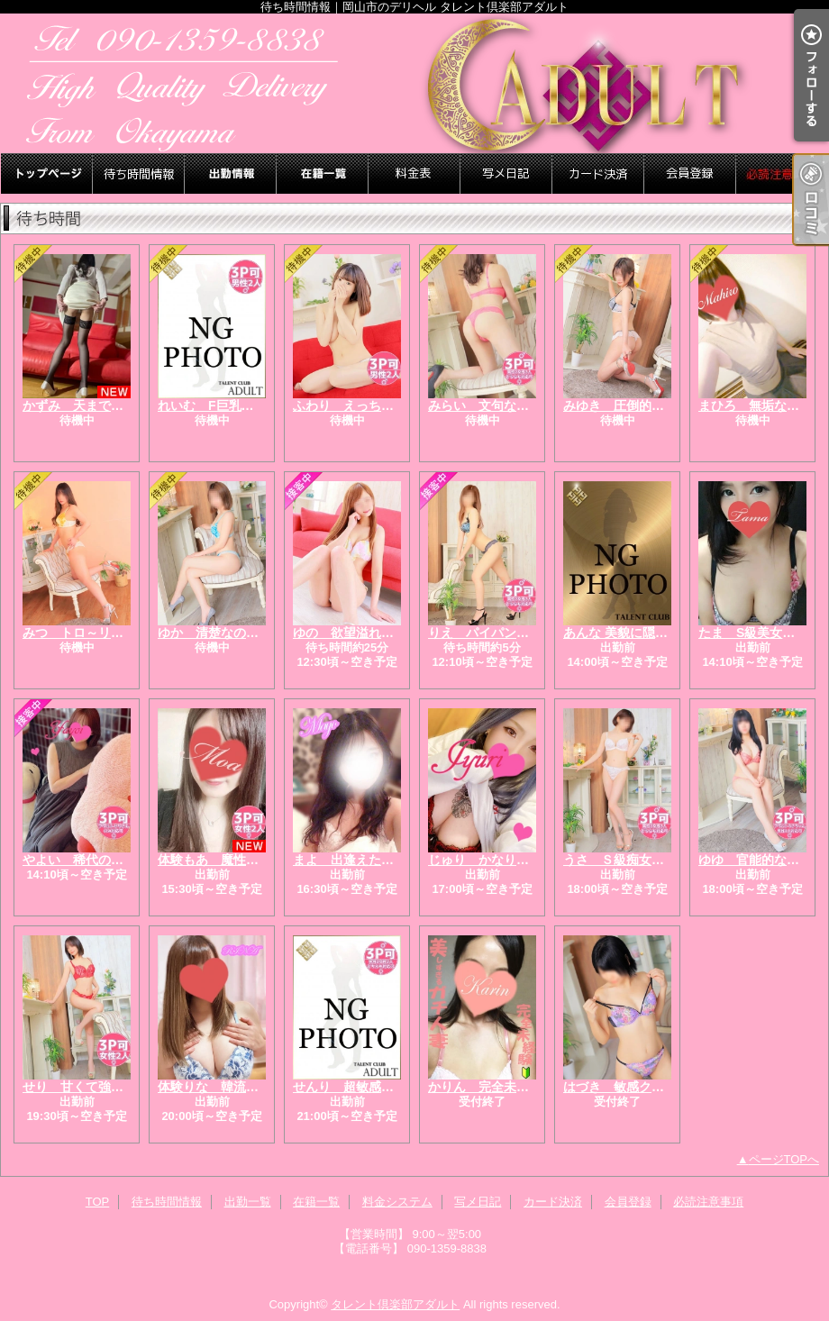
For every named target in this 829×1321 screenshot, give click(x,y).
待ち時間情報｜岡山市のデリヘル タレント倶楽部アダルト (414, 83)
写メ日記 (506, 173)
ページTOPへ (784, 1159)
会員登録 (690, 173)
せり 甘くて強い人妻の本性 (105, 1087)
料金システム (414, 173)
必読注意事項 (782, 173)
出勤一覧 (231, 173)
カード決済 (598, 173)
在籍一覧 (323, 173)
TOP (47, 173)
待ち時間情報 (139, 173)
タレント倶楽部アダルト (395, 1304)
